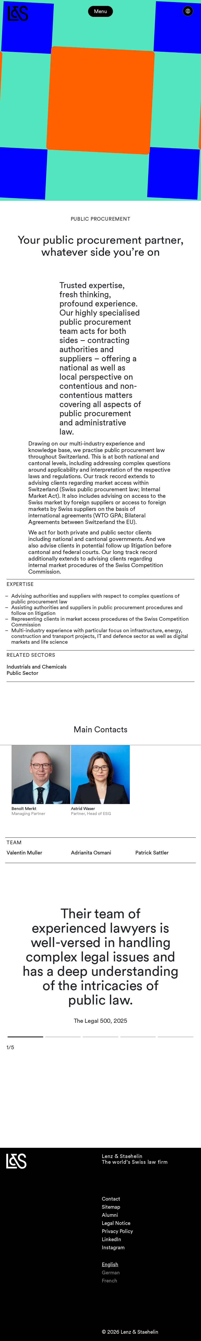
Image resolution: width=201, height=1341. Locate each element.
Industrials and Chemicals (36, 667)
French (109, 1281)
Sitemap (111, 1207)
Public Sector (22, 673)
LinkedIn (111, 1239)
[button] (25, 1037)
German (111, 1273)
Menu (100, 11)
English (110, 1265)
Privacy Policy (117, 1231)
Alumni (110, 1215)
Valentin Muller (24, 853)
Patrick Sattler (152, 853)
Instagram (113, 1248)
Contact (111, 1199)
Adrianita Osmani (91, 853)
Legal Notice (116, 1223)
